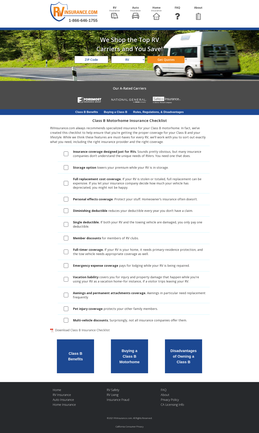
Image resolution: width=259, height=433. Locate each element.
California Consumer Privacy (129, 426)
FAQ (163, 390)
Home (57, 390)
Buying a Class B (115, 112)
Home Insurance (64, 405)
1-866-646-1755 (83, 20)
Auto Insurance (63, 400)
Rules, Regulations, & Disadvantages (158, 112)
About (165, 395)
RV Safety (113, 390)
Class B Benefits (86, 112)
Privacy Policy (170, 400)
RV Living (112, 395)
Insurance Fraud (118, 400)
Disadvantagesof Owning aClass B (183, 356)
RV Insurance (62, 395)
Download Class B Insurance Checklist (80, 330)
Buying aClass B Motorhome (129, 356)
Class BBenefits (75, 356)
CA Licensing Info (172, 405)
